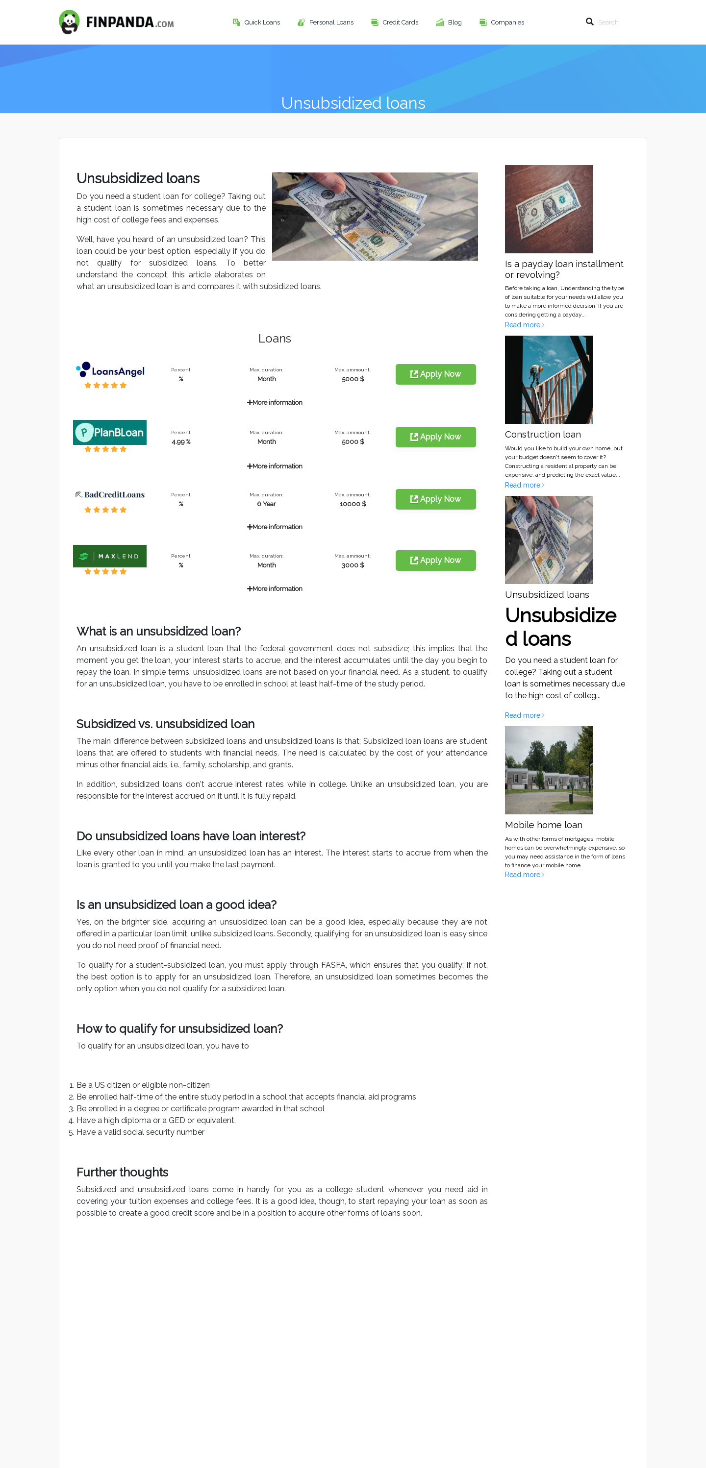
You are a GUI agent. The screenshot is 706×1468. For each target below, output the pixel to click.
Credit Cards (401, 22)
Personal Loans (332, 22)
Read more (525, 325)
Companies (508, 22)
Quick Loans (263, 22)
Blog (455, 22)
